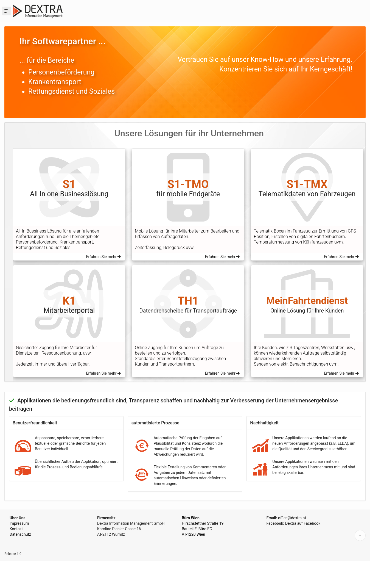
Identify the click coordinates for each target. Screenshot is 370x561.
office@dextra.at (292, 518)
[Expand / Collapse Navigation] (6, 11)
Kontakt (16, 529)
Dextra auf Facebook (302, 523)
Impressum (19, 523)
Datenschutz (20, 534)
